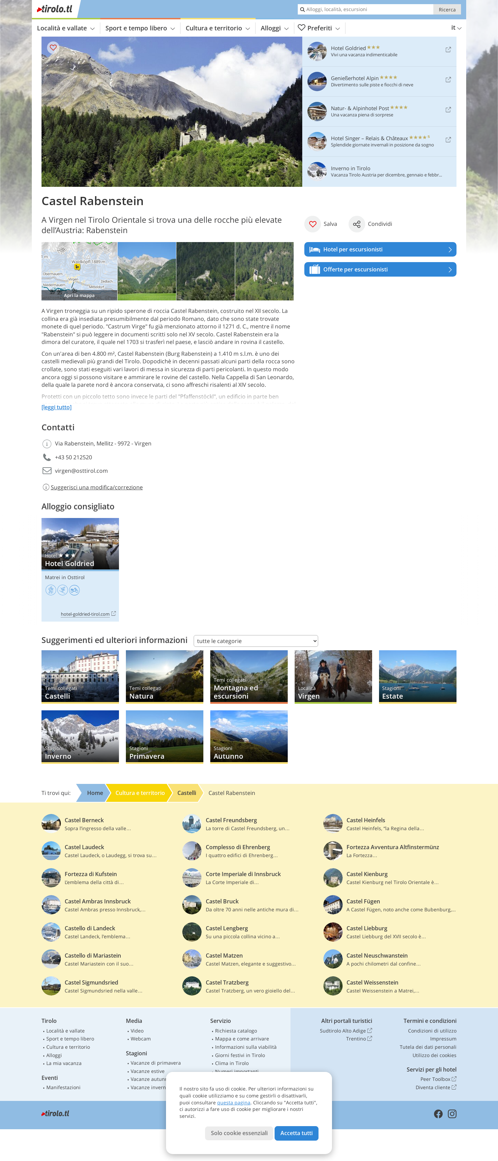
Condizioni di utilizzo (432, 1030)
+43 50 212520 (73, 457)
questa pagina (233, 1102)
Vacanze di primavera (156, 1062)
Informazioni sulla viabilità (246, 1047)
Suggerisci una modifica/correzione (92, 487)
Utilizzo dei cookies (434, 1055)
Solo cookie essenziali (239, 1133)
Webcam (141, 1038)
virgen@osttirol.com (81, 470)
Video (137, 1030)
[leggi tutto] (57, 407)
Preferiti (319, 28)
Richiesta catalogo (236, 1030)
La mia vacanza (64, 1063)
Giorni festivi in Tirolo (240, 1055)
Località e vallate (66, 28)
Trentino (359, 1038)
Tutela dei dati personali (428, 1047)
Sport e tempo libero (140, 28)
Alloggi (275, 28)
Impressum (443, 1038)
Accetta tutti (296, 1133)
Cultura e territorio (218, 28)
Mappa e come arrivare (242, 1038)
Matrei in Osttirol (65, 577)
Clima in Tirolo (232, 1063)
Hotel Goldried (80, 570)
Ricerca (447, 9)
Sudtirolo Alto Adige (346, 1030)
